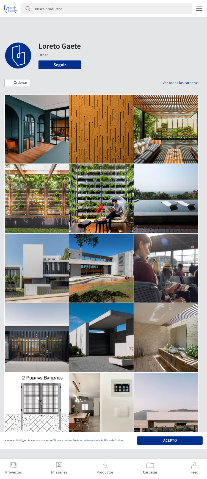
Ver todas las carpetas (180, 83)
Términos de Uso (62, 440)
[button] (17, 83)
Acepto (170, 440)
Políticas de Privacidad (86, 440)
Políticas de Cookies (112, 440)
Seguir (60, 65)
